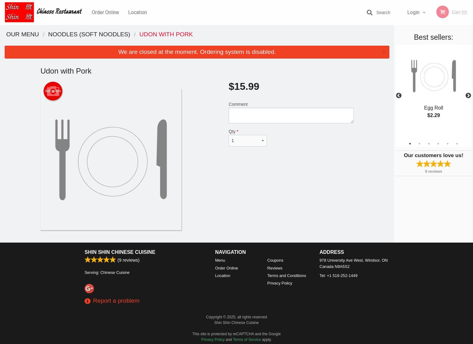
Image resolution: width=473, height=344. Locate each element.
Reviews (274, 268)
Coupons (275, 260)
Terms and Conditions (286, 275)
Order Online (105, 12)
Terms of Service (247, 339)
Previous (399, 96)
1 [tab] (410, 144)
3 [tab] (429, 144)
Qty (248, 137)
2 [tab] (419, 144)
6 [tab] (457, 144)
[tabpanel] (433, 88)
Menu (220, 260)
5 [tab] (447, 144)
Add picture (53, 91)
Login (413, 12)
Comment (291, 112)
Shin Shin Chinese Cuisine (120, 252)
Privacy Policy (279, 283)
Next (468, 96)
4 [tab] (438, 144)
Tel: (338, 275)
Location (137, 12)
